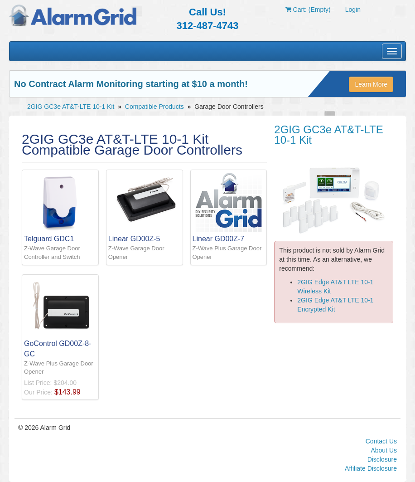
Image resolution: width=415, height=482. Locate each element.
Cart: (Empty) (308, 9)
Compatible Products (154, 106)
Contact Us (381, 441)
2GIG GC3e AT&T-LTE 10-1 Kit (70, 106)
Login (353, 9)
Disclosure (382, 459)
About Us (384, 450)
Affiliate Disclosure (371, 468)
